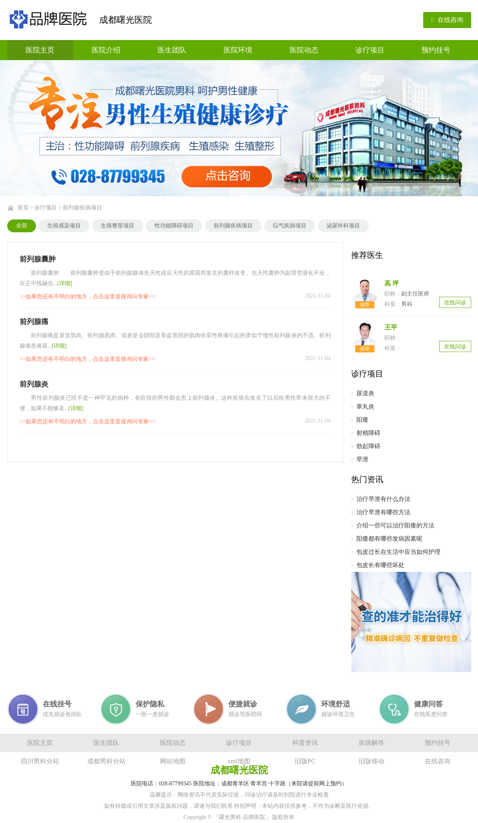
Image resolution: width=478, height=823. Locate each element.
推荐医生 (367, 255)
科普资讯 (305, 742)
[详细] (64, 283)
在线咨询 (447, 19)
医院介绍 (106, 50)
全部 (21, 226)
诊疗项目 (370, 50)
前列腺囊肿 (38, 259)
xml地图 (239, 761)
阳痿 (362, 420)
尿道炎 (365, 393)
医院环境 (238, 50)
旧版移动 (371, 761)
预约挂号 (436, 50)
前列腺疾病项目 (82, 208)
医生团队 (172, 50)
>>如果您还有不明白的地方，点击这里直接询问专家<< (88, 297)
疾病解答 (371, 742)
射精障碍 (368, 433)
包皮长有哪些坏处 (380, 565)
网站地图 (173, 761)
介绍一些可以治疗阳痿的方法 (395, 525)
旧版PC (305, 761)
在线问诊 (455, 303)
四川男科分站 (40, 761)
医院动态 (304, 50)
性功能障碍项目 (174, 226)
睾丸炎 (365, 406)
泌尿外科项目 (343, 226)
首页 (23, 208)
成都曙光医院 (125, 20)
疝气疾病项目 (289, 226)
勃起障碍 (368, 446)
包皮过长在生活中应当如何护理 (398, 552)
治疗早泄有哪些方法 (383, 512)
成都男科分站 (106, 761)
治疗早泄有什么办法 (383, 499)
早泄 (362, 459)
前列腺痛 (34, 322)
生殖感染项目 (64, 226)
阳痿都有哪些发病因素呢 (389, 538)
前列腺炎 (34, 384)
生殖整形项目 (117, 226)
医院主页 (40, 50)
